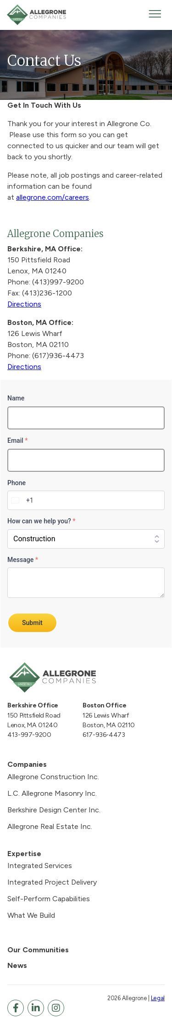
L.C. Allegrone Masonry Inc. (52, 793)
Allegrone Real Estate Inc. (49, 826)
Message (22, 559)
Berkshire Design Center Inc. (53, 809)
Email (17, 440)
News (17, 965)
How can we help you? (41, 521)
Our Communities (38, 949)
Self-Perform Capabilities (48, 898)
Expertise (24, 853)
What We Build (31, 915)
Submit (32, 622)
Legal (158, 998)
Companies (27, 764)
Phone (16, 483)
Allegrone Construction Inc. (53, 776)
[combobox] (20, 500)
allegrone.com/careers (52, 197)
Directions (24, 304)
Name (15, 398)
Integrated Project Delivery (52, 882)
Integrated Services (39, 865)
